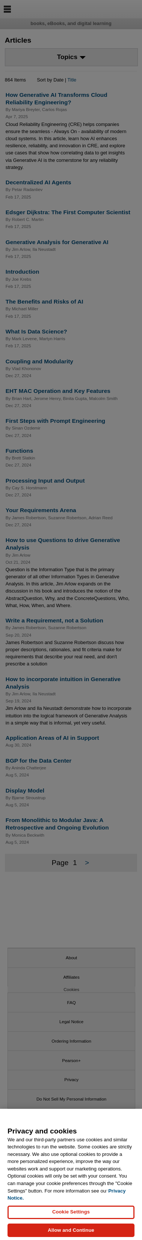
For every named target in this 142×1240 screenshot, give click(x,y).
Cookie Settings (71, 1216)
